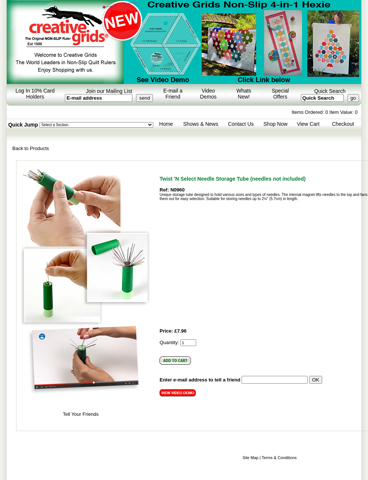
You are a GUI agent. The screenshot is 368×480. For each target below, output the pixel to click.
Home (166, 124)
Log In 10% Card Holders (35, 94)
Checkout (343, 124)
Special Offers (280, 94)
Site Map (250, 457)
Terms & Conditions (279, 457)
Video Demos (208, 94)
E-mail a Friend (172, 94)
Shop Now (276, 124)
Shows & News (200, 124)
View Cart (308, 124)
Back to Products (30, 148)
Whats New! (243, 94)
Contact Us (241, 124)
